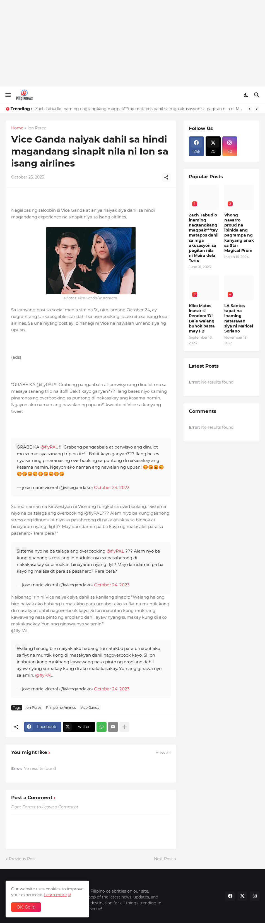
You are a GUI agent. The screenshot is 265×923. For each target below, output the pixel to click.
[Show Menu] (7, 95)
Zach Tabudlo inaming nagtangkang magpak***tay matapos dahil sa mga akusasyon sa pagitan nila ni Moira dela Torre (139, 108)
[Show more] (124, 727)
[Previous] (249, 109)
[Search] (257, 95)
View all (163, 753)
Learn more (55, 894)
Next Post (163, 858)
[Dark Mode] (246, 95)
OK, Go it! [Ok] (26, 907)
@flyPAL (49, 447)
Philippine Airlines (61, 707)
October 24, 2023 (111, 487)
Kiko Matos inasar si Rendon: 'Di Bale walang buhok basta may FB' (202, 318)
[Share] (166, 177)
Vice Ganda (90, 707)
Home (17, 128)
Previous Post (22, 858)
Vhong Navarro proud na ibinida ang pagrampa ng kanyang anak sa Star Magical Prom (239, 233)
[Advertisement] (132, 43)
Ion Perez (37, 128)
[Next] (256, 109)
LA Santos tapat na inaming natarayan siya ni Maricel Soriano (238, 318)
